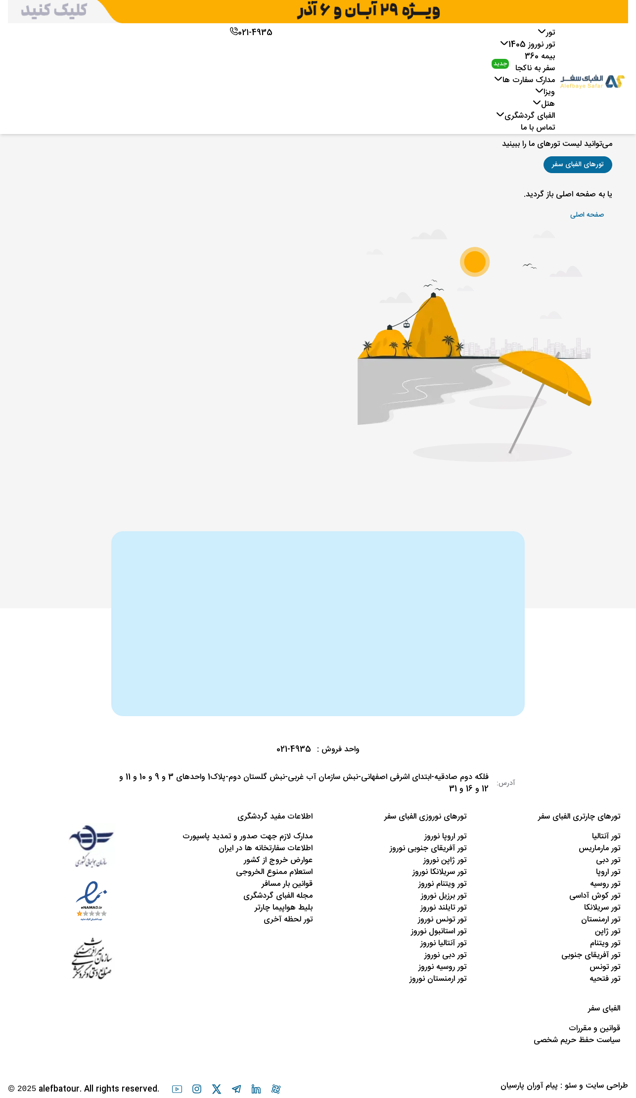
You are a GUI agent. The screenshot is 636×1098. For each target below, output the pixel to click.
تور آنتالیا (606, 836)
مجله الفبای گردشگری (278, 896)
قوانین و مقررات (594, 1028)
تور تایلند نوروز (443, 908)
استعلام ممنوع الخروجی (274, 872)
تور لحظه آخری (288, 919)
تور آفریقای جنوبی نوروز (428, 848)
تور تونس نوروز (442, 919)
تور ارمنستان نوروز (437, 979)
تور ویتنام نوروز (442, 884)
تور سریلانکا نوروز (439, 872)
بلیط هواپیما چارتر (284, 908)
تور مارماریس (599, 848)
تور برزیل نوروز (443, 896)
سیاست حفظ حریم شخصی (577, 1040)
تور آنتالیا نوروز (443, 943)
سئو (571, 1086)
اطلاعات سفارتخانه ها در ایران (266, 848)
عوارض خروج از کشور (278, 860)
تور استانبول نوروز (438, 931)
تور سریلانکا (602, 908)
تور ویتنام (605, 943)
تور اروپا (608, 872)
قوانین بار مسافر (287, 884)
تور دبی (608, 860)
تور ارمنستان (600, 919)
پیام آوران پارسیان (529, 1086)
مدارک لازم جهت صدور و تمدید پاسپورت (247, 836)
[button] (578, 164)
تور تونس (605, 967)
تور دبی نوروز (445, 955)
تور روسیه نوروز (442, 967)
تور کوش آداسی (594, 896)
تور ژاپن (607, 931)
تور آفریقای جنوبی (590, 955)
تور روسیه (605, 884)
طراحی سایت (607, 1086)
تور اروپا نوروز (445, 836)
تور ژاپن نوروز (444, 860)
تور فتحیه (605, 979)
